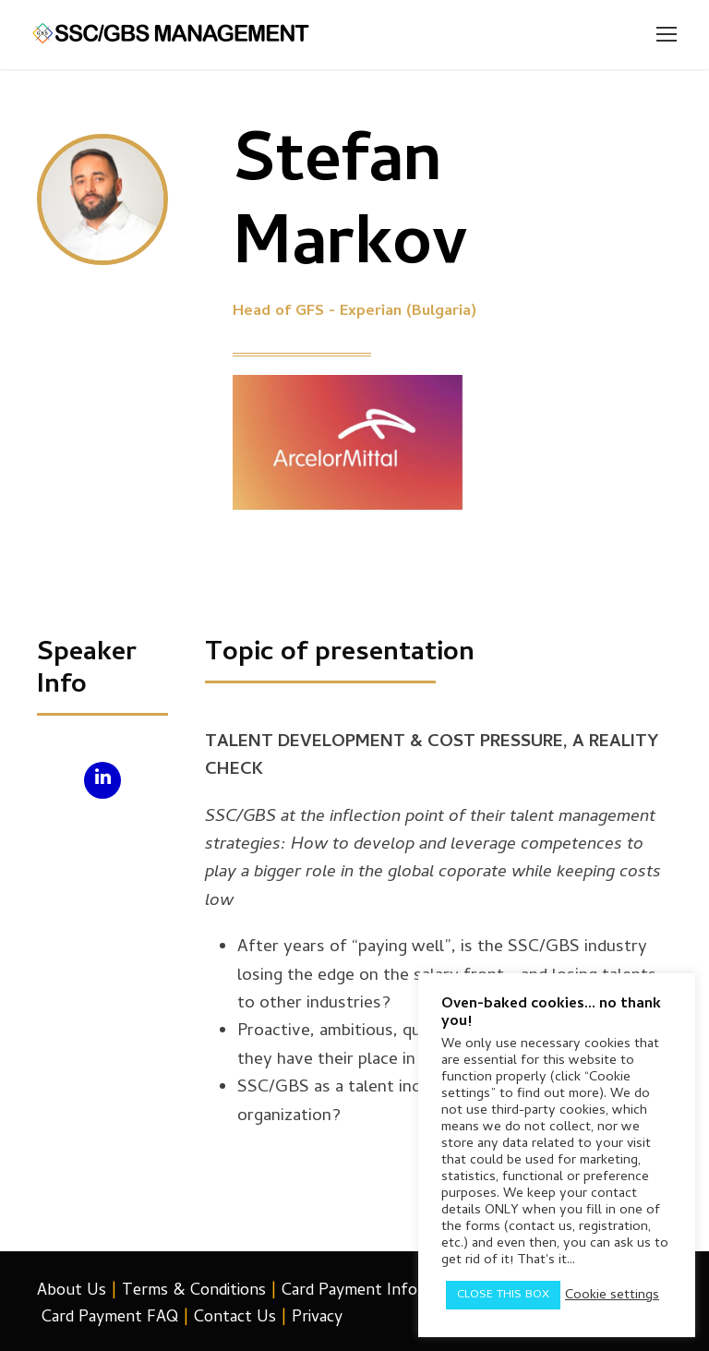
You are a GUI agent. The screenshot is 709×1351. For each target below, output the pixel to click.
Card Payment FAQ (110, 1318)
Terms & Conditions (194, 1291)
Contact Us (235, 1318)
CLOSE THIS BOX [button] (503, 1295)
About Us (71, 1291)
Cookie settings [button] (612, 1295)
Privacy (317, 1318)
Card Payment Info (349, 1291)
